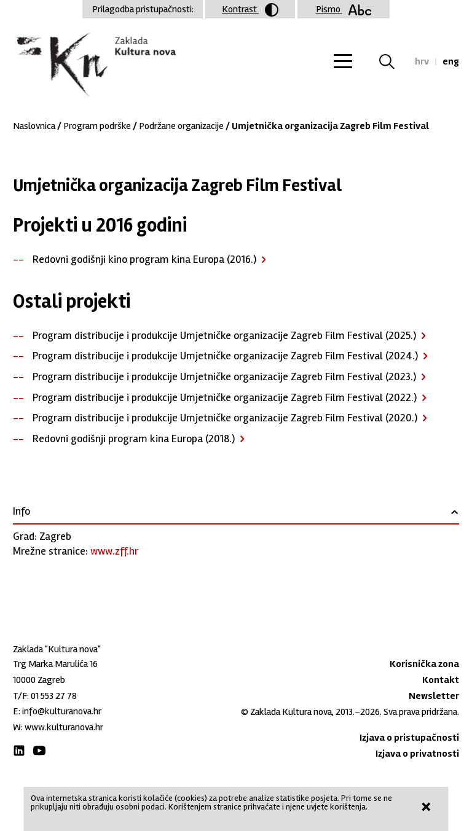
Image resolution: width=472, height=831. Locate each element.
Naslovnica (34, 126)
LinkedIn (19, 750)
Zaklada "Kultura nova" (94, 65)
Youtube (39, 750)
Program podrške (97, 126)
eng (450, 61)
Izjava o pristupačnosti (409, 738)
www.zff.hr (114, 551)
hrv (422, 61)
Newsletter (434, 696)
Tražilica (394, 61)
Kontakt (440, 680)
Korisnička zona (424, 664)
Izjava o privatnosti (417, 754)
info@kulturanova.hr (61, 711)
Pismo (344, 9)
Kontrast (250, 10)
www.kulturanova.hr (64, 727)
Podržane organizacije (181, 126)
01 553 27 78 (54, 696)
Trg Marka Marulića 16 (55, 664)
